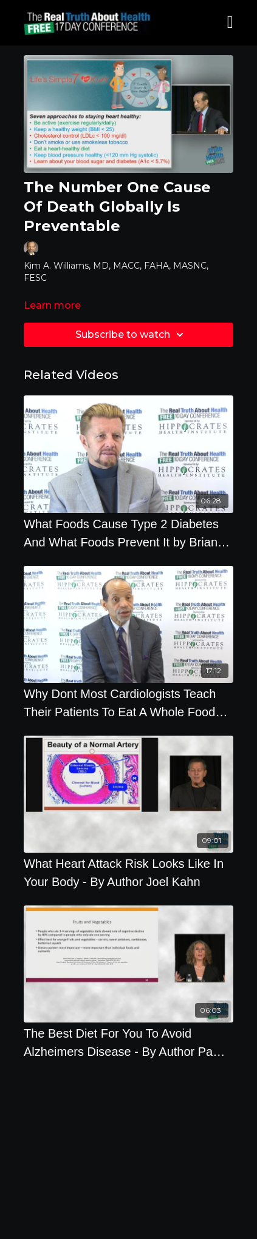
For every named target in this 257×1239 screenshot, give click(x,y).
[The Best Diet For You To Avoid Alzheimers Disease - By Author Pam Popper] (128, 1042)
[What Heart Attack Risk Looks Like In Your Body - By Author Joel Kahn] (128, 873)
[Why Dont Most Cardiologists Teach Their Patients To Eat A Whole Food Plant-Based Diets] (128, 703)
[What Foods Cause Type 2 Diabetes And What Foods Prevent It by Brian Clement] (128, 533)
